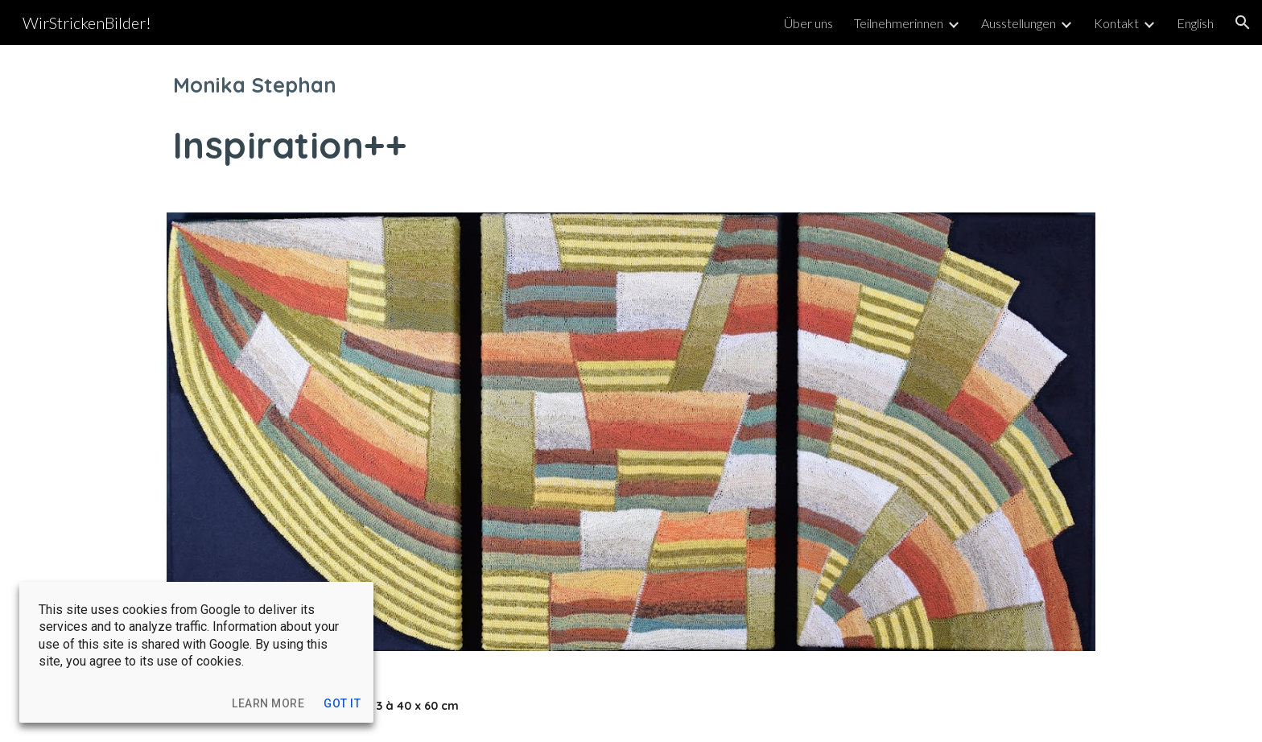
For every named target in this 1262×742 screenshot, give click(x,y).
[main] (631, 119)
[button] (1242, 22)
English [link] (1195, 23)
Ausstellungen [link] (1018, 23)
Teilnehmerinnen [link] (898, 23)
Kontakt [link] (1116, 23)
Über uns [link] (808, 23)
